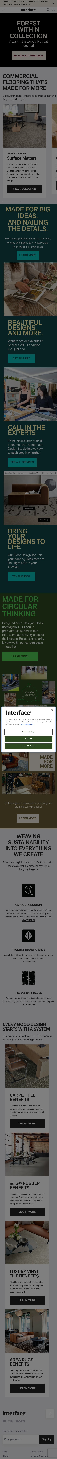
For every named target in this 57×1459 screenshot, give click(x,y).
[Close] (52, 710)
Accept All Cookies (28, 746)
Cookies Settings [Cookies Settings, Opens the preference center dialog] (28, 732)
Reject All (28, 739)
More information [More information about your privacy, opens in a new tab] (27, 724)
